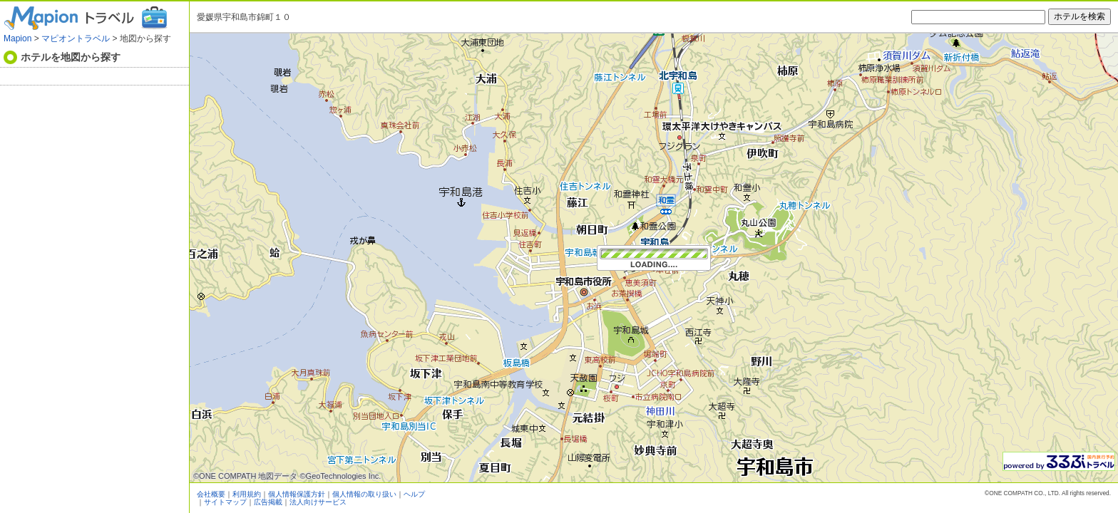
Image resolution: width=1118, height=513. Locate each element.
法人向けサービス (318, 502)
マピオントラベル (75, 38)
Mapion (17, 38)
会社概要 (211, 494)
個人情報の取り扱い (364, 494)
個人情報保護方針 (296, 494)
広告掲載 (268, 502)
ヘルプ (414, 494)
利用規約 (246, 494)
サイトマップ (225, 502)
